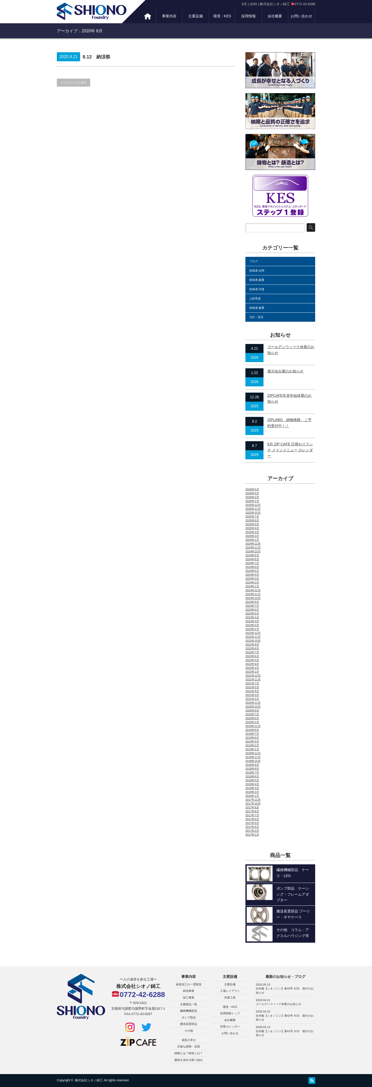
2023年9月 (252, 601)
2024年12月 (253, 543)
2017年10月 (253, 803)
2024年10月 (253, 551)
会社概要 (275, 16)
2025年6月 (252, 520)
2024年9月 (252, 555)
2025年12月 (253, 504)
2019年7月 (252, 733)
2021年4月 (252, 691)
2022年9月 (252, 644)
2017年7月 (252, 815)
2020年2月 (252, 722)
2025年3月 (252, 532)
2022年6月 (252, 656)
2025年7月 (252, 516)
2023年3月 (252, 621)
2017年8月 (252, 811)
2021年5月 (252, 687)
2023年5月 (252, 613)
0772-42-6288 (138, 995)
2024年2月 (252, 582)
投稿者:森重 (256, 279)
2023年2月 (252, 625)
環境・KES (222, 16)
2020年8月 (252, 710)
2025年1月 (252, 539)
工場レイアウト (230, 990)
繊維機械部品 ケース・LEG (292, 873)
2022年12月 (253, 632)
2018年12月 (253, 753)
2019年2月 (252, 745)
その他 (188, 1030)
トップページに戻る (73, 82)
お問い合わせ (301, 16)
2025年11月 (253, 508)
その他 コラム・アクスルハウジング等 (292, 933)
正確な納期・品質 (188, 1046)
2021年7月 (252, 683)
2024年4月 (252, 574)
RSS (311, 1080)
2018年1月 (252, 795)
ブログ (253, 261)
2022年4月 (252, 663)
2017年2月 (252, 830)
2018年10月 (253, 760)
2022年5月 (252, 660)
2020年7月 (252, 714)
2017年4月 (252, 826)
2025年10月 (253, 512)
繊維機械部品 (188, 1010)
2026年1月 (252, 501)
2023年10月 (253, 597)
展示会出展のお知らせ (285, 371)
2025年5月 (252, 524)
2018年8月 (252, 768)
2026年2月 (252, 497)
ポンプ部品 (189, 1017)
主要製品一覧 (188, 1004)
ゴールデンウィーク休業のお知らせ (278, 1004)
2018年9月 (252, 764)
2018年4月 (252, 784)
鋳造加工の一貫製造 (189, 984)
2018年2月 (252, 791)
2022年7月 (252, 652)
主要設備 (195, 16)
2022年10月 (253, 640)
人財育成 (255, 298)
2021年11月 (253, 679)
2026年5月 (252, 489)
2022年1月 (252, 671)
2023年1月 (252, 629)
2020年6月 (252, 718)
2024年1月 (252, 586)
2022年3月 (252, 667)
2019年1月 (252, 749)
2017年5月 (252, 822)
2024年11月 (253, 547)
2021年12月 (253, 675)
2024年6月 (252, 566)
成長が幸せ (189, 1039)
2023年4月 (252, 617)
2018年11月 (253, 757)
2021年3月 (252, 694)
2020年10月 (253, 706)
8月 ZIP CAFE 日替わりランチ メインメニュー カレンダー (290, 450)
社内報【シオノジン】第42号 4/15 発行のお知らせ (285, 1017)
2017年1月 (252, 834)
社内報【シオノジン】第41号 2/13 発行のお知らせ (285, 1033)
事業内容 (169, 16)
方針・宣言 (256, 317)
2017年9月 (252, 807)
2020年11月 (253, 702)
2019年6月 (252, 737)
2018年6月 (252, 776)
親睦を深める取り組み (188, 1059)
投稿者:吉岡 (256, 270)
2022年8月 (252, 648)
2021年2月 (252, 698)
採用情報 (248, 16)
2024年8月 (252, 559)
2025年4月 (252, 528)
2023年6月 (252, 609)
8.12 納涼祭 (96, 56)
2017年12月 (253, 799)
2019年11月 (253, 726)
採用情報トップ (230, 1013)
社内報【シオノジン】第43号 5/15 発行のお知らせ (285, 990)
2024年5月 (252, 570)
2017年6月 (252, 819)
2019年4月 (252, 741)
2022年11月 (253, 636)
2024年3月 (252, 578)
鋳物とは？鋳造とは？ (188, 1053)
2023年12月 (253, 590)
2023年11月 (253, 594)
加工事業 (188, 997)
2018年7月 (252, 772)
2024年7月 (252, 563)
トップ (148, 16)
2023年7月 (252, 605)
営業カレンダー (230, 1026)
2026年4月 (252, 493)
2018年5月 (252, 780)
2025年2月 (252, 535)
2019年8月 (252, 729)
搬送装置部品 (188, 1023)
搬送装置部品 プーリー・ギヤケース (293, 914)
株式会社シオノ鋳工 (89, 1080)
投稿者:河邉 (256, 289)
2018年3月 (252, 788)
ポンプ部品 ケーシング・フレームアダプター (292, 894)
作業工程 (230, 997)
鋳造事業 (188, 990)
